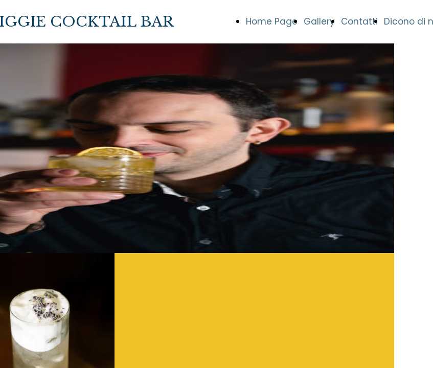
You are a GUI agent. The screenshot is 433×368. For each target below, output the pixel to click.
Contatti (359, 21)
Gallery (319, 21)
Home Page (272, 21)
